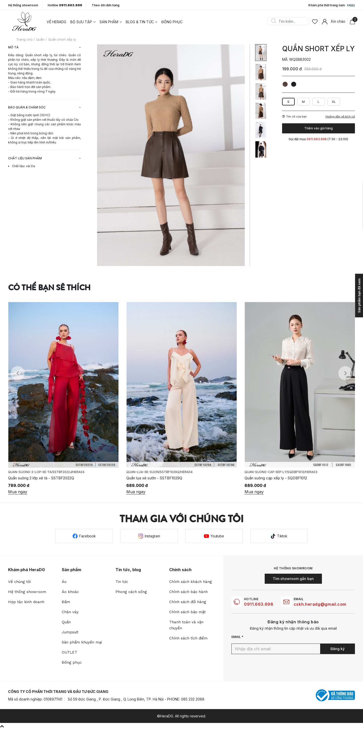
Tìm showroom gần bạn (293, 578)
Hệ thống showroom (23, 5)
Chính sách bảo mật (187, 612)
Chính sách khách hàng (190, 581)
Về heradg (56, 22)
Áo (64, 581)
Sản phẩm (109, 22)
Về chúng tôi (19, 581)
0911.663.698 (259, 604)
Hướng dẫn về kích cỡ (340, 116)
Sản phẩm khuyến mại (82, 642)
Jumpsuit (70, 632)
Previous (18, 373)
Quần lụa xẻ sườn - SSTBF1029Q (154, 478)
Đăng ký (337, 649)
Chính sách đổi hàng (187, 602)
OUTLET (69, 652)
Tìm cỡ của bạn (294, 116)
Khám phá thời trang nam (331, 5)
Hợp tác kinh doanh (26, 602)
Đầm (66, 602)
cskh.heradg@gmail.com (320, 604)
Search (273, 21)
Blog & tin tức (140, 22)
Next (345, 373)
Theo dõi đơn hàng (105, 5)
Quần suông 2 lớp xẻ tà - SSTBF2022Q (41, 478)
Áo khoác (70, 592)
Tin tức (121, 581)
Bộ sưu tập (81, 22)
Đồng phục (172, 22)
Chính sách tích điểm (188, 638)
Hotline (65, 5)
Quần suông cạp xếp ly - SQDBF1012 (276, 478)
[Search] (289, 21)
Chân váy (70, 612)
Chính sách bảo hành (188, 592)
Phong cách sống (131, 592)
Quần (66, 622)
